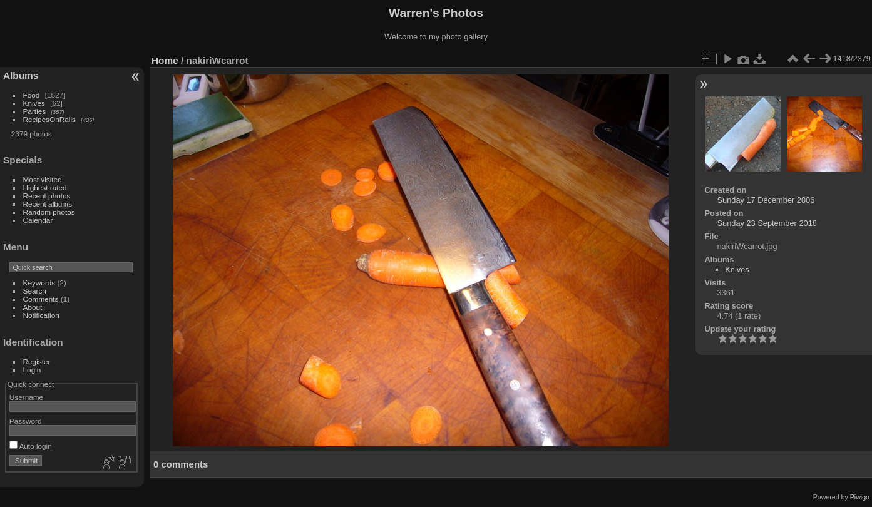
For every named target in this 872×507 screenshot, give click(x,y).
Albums (20, 75)
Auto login (30, 446)
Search (34, 291)
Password (25, 421)
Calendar (38, 220)
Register (37, 361)
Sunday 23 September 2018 (767, 223)
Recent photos (47, 196)
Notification (41, 315)
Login (32, 370)
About (33, 307)
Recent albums (47, 204)
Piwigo (859, 497)
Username (26, 397)
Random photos (49, 212)
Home (164, 60)
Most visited (42, 179)
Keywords (39, 283)
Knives (34, 103)
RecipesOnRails (49, 119)
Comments (41, 299)
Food (31, 95)
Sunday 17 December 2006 (766, 200)
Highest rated (45, 187)
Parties (34, 111)
